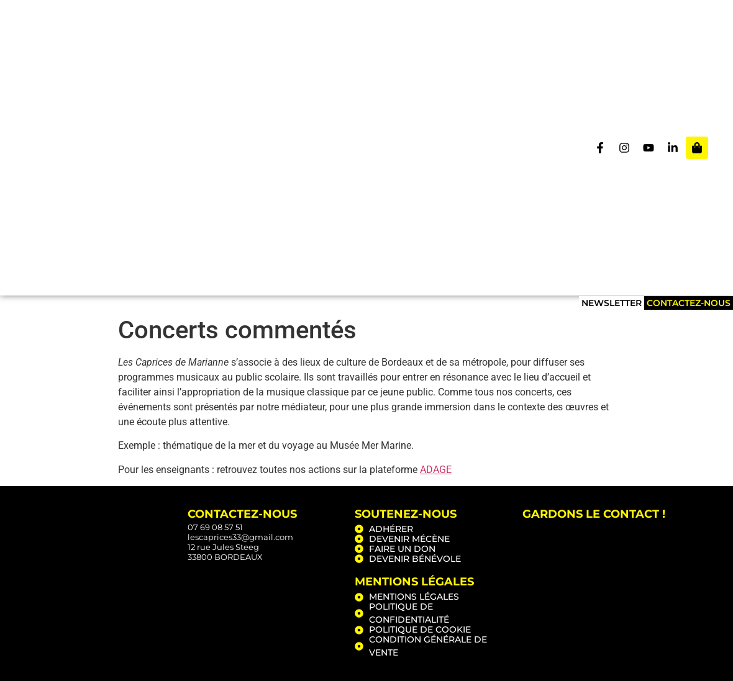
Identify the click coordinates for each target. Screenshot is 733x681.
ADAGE (436, 470)
